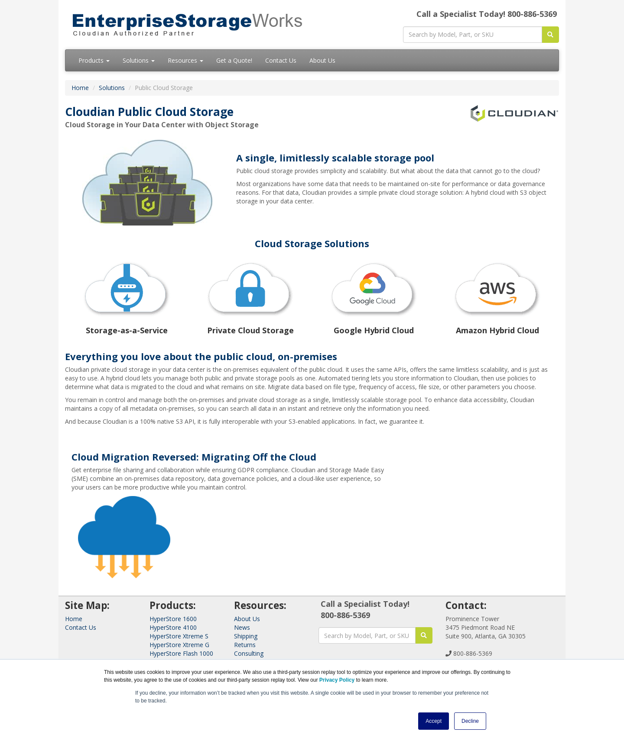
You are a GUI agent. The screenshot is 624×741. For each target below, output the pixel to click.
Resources (185, 60)
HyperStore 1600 (173, 619)
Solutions (139, 60)
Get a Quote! (234, 60)
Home (80, 88)
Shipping (245, 636)
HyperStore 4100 (173, 627)
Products (94, 60)
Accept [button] (434, 721)
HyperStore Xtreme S (179, 636)
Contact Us (280, 60)
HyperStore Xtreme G (179, 645)
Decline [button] (470, 721)
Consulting (248, 653)
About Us (322, 60)
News (242, 627)
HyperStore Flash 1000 (181, 653)
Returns (245, 645)
